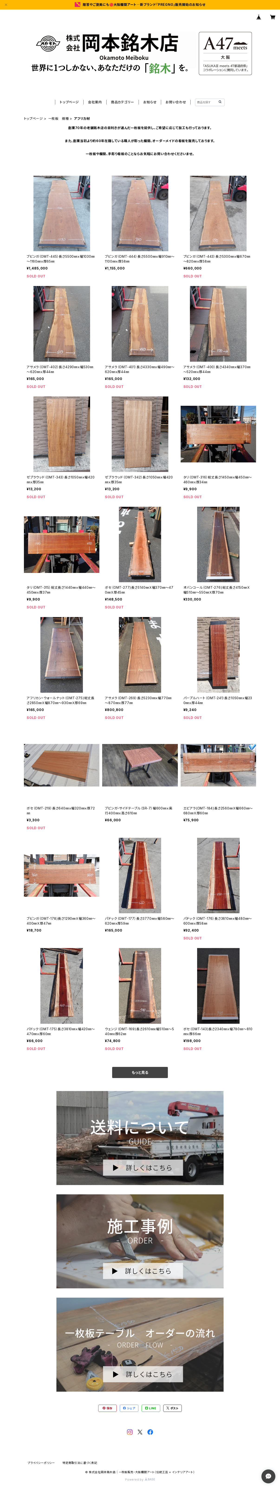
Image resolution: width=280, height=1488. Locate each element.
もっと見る (140, 1072)
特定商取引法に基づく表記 (79, 1463)
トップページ (69, 102)
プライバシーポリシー (41, 1463)
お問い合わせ (176, 102)
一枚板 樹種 (58, 118)
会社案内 (95, 102)
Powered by (140, 1479)
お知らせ (149, 102)
